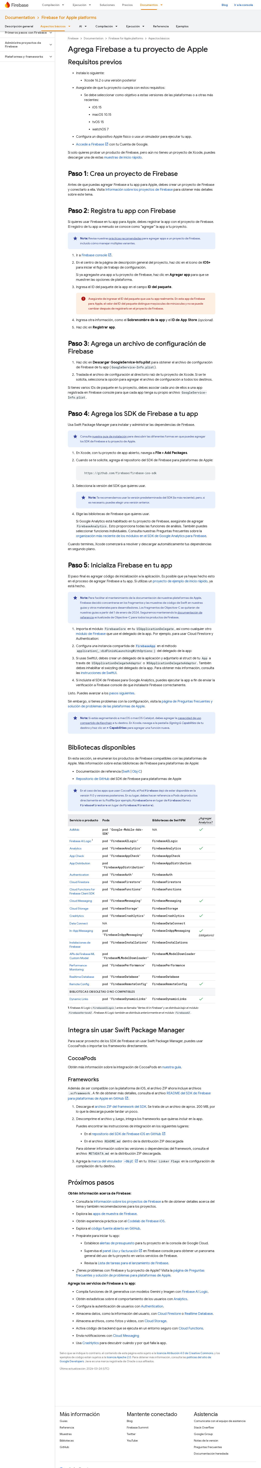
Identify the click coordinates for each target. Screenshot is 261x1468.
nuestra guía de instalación (109, 436)
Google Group (203, 1434)
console (94, 255)
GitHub (64, 1447)
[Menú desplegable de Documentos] (163, 5)
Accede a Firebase (90, 144)
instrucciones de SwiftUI (98, 673)
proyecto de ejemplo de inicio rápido (180, 581)
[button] (24, 32)
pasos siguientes (121, 693)
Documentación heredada (211, 1453)
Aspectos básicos (158, 38)
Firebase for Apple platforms (68, 17)
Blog (225, 5)
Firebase (73, 38)
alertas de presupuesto (117, 1243)
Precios (127, 5)
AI (80, 26)
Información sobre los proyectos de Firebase (139, 190)
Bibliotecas (67, 1440)
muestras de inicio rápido (123, 157)
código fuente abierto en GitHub (115, 1229)
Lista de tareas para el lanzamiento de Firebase (133, 1263)
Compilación (50, 5)
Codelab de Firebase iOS (146, 1221)
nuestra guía (171, 1067)
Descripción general (19, 26)
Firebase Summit (137, 1427)
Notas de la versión (206, 1440)
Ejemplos (182, 26)
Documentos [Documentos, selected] (149, 5)
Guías (63, 1421)
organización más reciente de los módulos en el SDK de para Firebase (141, 536)
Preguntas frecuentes (208, 1447)
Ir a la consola (243, 5)
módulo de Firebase (91, 634)
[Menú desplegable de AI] (87, 26)
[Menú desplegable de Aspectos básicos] (70, 26)
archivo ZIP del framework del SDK (120, 1107)
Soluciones (107, 5)
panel (120, 1251)
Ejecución (79, 5)
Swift (126, 772)
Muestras (66, 1434)
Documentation (20, 17)
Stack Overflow (204, 1427)
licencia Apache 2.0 (119, 1357)
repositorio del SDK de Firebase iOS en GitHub (126, 1134)
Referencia (161, 26)
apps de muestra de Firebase (115, 1214)
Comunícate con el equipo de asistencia (220, 1421)
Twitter (131, 1434)
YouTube (132, 1440)
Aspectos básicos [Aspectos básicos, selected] (53, 26)
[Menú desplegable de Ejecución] (91, 5)
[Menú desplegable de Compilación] (64, 5)
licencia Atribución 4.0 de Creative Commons (185, 1353)
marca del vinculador (112, 1161)
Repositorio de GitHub (92, 779)
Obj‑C (136, 772)
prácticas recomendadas (125, 238)
